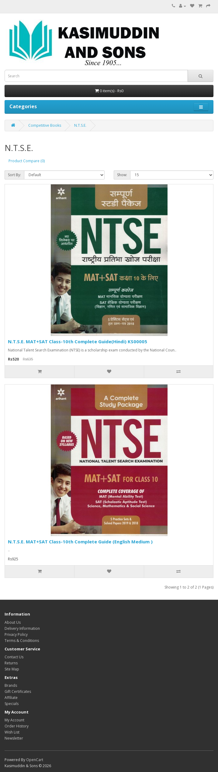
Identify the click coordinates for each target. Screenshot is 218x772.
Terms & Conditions (22, 640)
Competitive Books (44, 125)
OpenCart (34, 759)
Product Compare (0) (27, 160)
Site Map (12, 669)
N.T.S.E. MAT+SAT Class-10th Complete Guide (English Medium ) (80, 542)
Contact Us (14, 657)
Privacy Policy (16, 634)
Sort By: (14, 174)
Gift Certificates (18, 691)
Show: (122, 174)
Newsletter (14, 738)
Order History (17, 726)
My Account (14, 720)
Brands (11, 685)
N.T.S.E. (80, 125)
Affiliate (11, 697)
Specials (12, 703)
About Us (13, 622)
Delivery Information (22, 628)
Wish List (12, 732)
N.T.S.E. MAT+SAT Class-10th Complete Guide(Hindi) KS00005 (77, 341)
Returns (11, 663)
